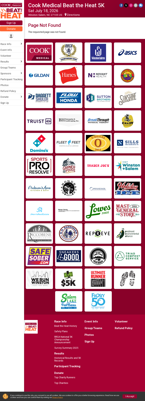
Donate (12, 29)
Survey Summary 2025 (68, 348)
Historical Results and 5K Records (69, 359)
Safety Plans (62, 331)
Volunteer (7, 55)
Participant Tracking (13, 79)
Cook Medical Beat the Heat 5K (68, 5)
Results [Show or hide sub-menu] (6, 61)
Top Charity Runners (66, 377)
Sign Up (13, 23)
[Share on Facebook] (121, 5)
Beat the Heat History (67, 326)
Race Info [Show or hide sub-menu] (7, 44)
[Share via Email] (136, 5)
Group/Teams (10, 67)
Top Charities (63, 383)
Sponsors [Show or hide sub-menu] (7, 73)
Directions (75, 14)
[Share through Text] (141, 5)
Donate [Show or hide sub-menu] (6, 96)
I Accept (129, 396)
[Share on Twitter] (126, 5)
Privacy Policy (57, 397)
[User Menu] (13, 35)
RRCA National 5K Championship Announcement (65, 340)
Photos (6, 85)
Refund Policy (10, 91)
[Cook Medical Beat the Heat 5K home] (13, 10)
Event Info (8, 49)
